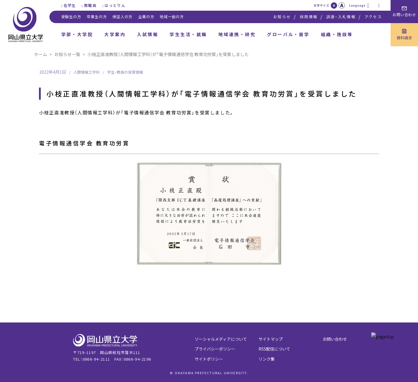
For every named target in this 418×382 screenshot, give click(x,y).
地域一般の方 (172, 16)
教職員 (90, 5)
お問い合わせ (335, 339)
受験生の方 (71, 16)
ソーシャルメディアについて (221, 339)
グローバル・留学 (288, 34)
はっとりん (115, 5)
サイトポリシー (209, 359)
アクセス (373, 16)
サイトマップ (271, 339)
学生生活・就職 (188, 34)
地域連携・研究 (237, 34)
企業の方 (146, 16)
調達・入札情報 (341, 16)
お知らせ (282, 16)
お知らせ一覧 (67, 54)
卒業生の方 (97, 16)
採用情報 (308, 16)
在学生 (70, 5)
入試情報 (147, 34)
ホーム (40, 54)
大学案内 (115, 34)
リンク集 (267, 359)
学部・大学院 (77, 34)
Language (357, 5)
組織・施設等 (337, 34)
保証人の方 (122, 16)
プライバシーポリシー (215, 349)
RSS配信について (274, 349)
